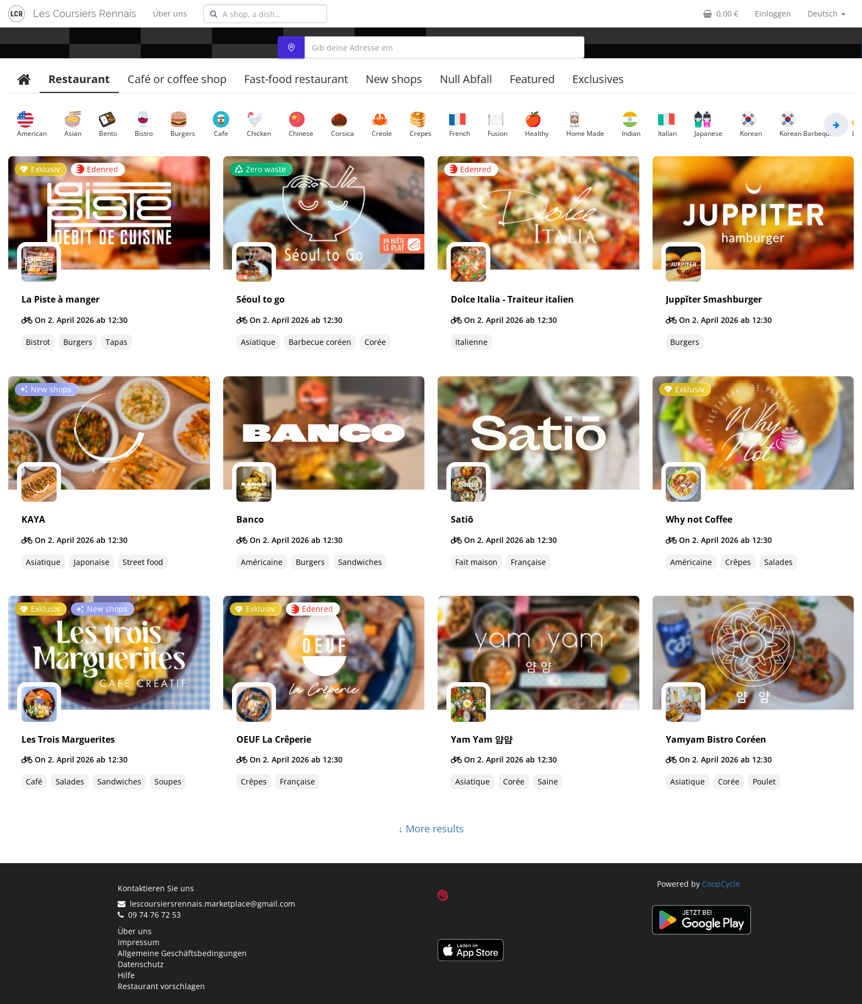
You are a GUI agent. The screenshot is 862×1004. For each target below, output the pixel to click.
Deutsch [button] (827, 13)
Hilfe (126, 975)
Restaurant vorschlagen (161, 986)
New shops (394, 79)
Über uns (170, 13)
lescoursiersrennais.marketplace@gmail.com (206, 903)
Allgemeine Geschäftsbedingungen (182, 953)
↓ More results (431, 828)
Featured (532, 79)
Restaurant (79, 79)
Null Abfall (466, 79)
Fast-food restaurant (296, 79)
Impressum (138, 942)
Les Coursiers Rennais (84, 13)
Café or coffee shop (177, 79)
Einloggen (773, 13)
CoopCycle (721, 884)
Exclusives (598, 79)
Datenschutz (141, 964)
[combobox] (265, 13)
